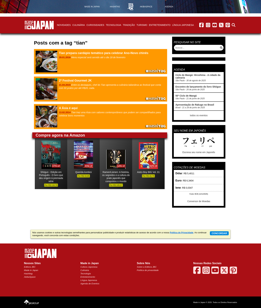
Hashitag (28, 273)
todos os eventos (199, 115)
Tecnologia (113, 25)
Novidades (64, 25)
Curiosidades (95, 25)
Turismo (141, 25)
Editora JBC (29, 267)
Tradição (129, 25)
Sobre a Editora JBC (147, 267)
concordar (219, 233)
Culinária (78, 25)
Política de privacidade (148, 270)
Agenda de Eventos (89, 283)
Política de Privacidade (181, 232)
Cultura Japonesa (88, 267)
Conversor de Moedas (198, 201)
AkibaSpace (29, 277)
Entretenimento (160, 25)
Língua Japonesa (183, 25)
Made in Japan (31, 270)
